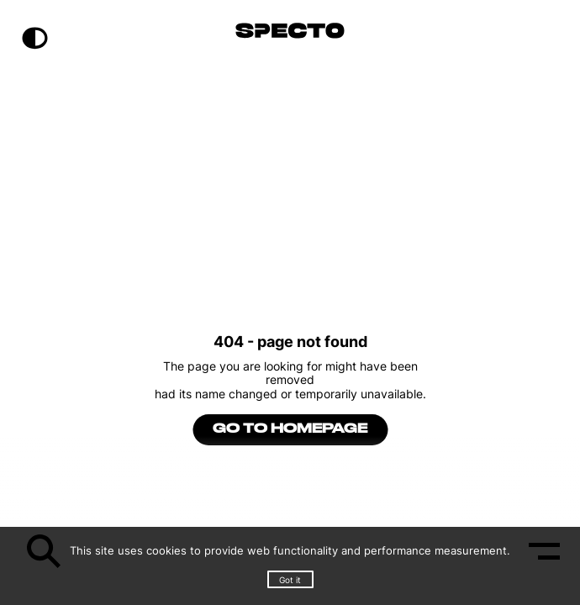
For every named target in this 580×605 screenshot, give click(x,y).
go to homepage (290, 429)
